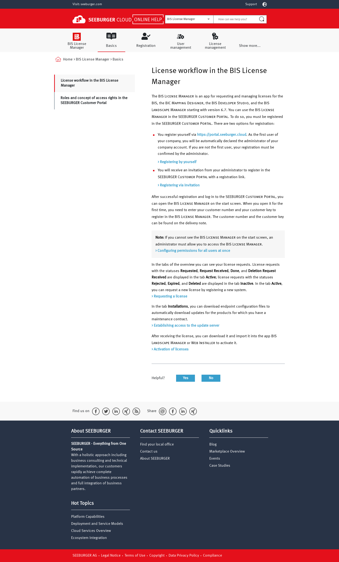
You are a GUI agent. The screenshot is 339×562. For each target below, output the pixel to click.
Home (63, 60)
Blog (213, 444)
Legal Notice (111, 556)
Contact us (148, 452)
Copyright (157, 556)
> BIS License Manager (91, 59)
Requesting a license (170, 296)
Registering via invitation (180, 185)
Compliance (212, 556)
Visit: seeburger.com (87, 4)
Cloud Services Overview (91, 531)
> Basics (116, 59)
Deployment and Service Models (97, 524)
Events (214, 459)
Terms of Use (135, 556)
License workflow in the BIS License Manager (89, 83)
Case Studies (219, 466)
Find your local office (157, 444)
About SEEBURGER (155, 459)
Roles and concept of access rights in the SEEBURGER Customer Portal (94, 100)
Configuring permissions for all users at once (193, 251)
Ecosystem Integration (89, 538)
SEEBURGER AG (85, 556)
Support (251, 4)
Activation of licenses (171, 349)
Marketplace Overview (227, 452)
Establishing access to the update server (186, 326)
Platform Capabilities (88, 517)
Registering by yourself (178, 162)
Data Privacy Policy (184, 556)
